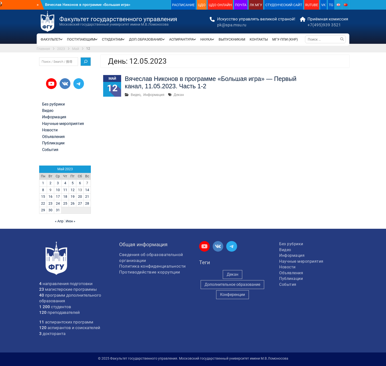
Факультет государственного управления (118, 19)
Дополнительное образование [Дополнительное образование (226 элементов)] (232, 284)
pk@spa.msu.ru (231, 24)
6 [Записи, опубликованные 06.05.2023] (80, 183)
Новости (50, 130)
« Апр (59, 221)
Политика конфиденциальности (152, 266)
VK (323, 5)
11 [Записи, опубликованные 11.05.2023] (65, 190)
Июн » (70, 221)
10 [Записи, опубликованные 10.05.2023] (58, 190)
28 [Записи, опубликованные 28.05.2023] (87, 203)
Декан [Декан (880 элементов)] (232, 274)
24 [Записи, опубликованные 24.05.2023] (58, 203)
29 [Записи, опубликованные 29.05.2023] (43, 210)
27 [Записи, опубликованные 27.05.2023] (80, 203)
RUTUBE (311, 5)
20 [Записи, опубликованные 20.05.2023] (80, 196)
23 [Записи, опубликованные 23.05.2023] (50, 203)
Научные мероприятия (63, 124)
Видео (136, 95)
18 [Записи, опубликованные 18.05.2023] (65, 196)
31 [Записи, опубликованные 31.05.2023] (58, 210)
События (50, 150)
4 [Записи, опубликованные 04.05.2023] (65, 183)
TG (331, 5)
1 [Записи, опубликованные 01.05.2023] (43, 183)
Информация (153, 95)
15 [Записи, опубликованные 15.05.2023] (43, 196)
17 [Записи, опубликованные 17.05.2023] (58, 196)
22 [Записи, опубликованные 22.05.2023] (43, 203)
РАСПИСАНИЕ (183, 5)
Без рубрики (53, 104)
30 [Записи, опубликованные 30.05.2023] (50, 210)
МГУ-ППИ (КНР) (285, 39)
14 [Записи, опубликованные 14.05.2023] (87, 190)
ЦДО (202, 5)
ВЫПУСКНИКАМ (232, 39)
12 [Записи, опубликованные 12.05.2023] (73, 190)
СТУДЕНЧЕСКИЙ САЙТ (283, 5)
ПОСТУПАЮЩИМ (81, 39)
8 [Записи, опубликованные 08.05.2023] (43, 190)
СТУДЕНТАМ (112, 39)
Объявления (53, 137)
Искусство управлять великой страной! (256, 18)
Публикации (53, 143)
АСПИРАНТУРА (181, 39)
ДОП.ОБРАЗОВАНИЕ (145, 39)
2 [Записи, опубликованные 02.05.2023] (50, 183)
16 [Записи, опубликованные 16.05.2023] (50, 196)
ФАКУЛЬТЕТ (50, 39)
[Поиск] (85, 61)
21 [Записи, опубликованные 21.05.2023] (87, 196)
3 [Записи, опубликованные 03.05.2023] (58, 183)
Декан (179, 95)
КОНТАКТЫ (259, 39)
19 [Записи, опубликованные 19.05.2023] (73, 196)
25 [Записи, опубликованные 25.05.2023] (65, 203)
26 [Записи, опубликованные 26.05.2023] (73, 203)
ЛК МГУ (256, 5)
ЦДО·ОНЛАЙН (220, 5)
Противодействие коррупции (149, 272)
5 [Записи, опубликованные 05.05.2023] (73, 183)
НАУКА (206, 39)
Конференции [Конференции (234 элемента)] (232, 294)
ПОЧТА (240, 5)
